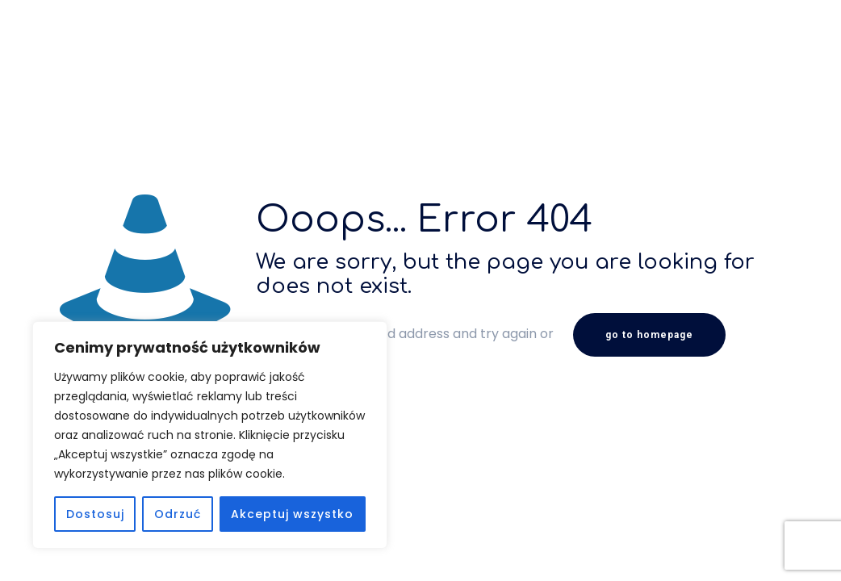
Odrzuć (177, 514)
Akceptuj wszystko (292, 514)
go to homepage (649, 335)
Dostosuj (95, 514)
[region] (209, 435)
